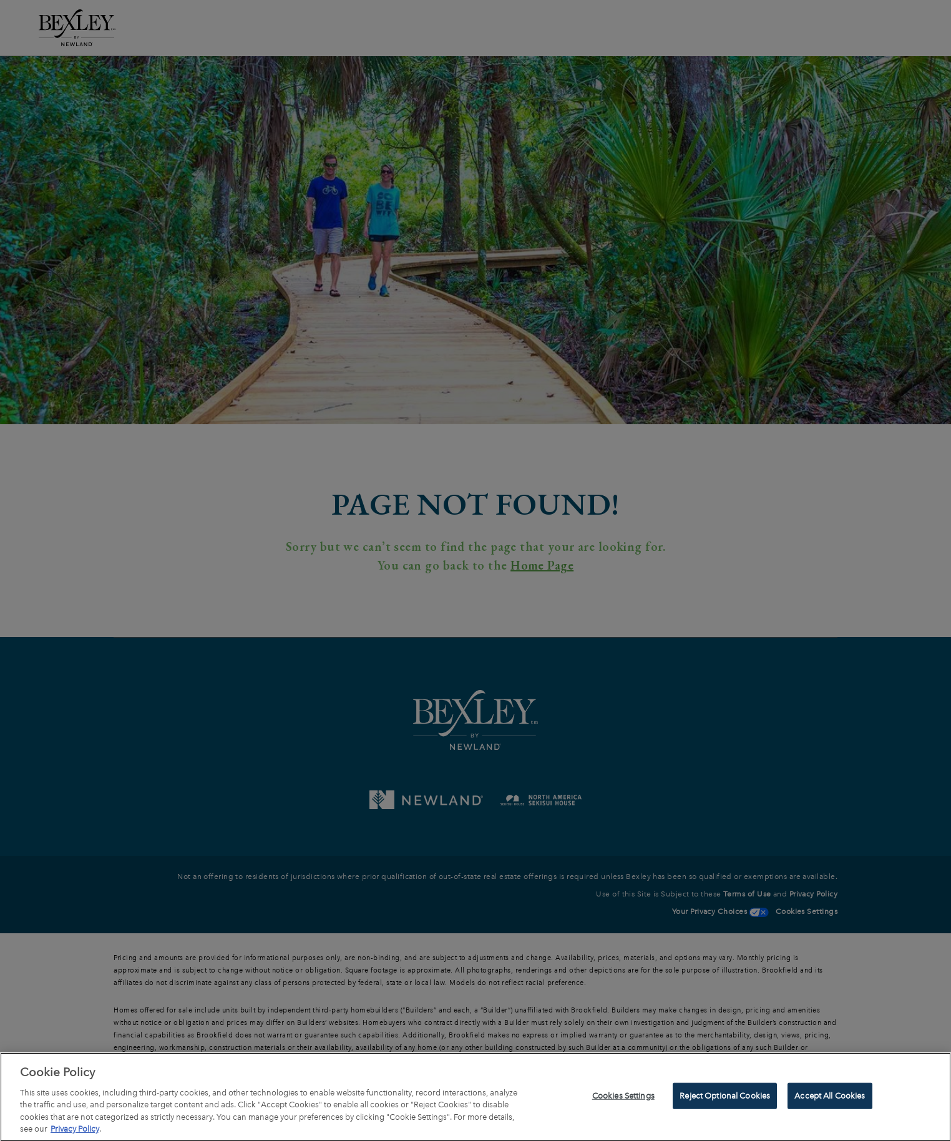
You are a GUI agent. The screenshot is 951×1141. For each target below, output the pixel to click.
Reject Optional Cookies (725, 1097)
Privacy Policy (75, 1130)
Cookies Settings (623, 1097)
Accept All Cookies (829, 1097)
